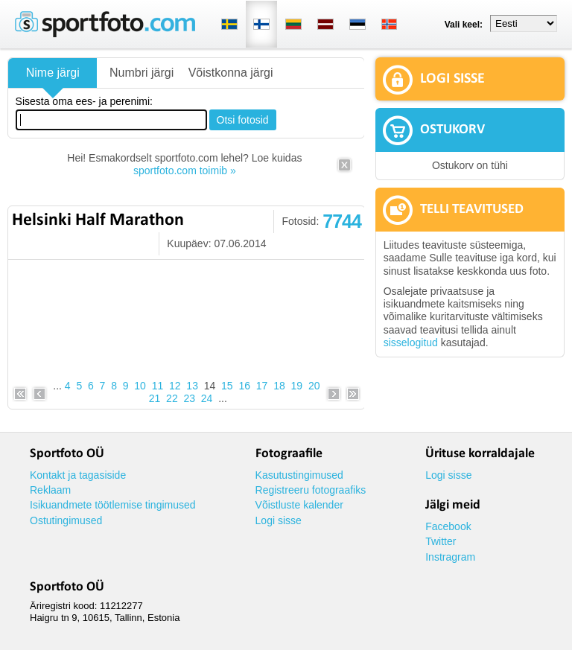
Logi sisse (278, 520)
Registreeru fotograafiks (310, 490)
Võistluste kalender (299, 505)
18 (279, 386)
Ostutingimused (66, 520)
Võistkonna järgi (230, 72)
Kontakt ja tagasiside (78, 475)
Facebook (448, 526)
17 (262, 386)
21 (155, 398)
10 (140, 386)
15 (227, 386)
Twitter (440, 541)
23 (189, 398)
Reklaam (50, 490)
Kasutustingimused (299, 475)
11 (158, 386)
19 (297, 386)
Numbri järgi (141, 72)
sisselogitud (411, 342)
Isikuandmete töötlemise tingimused (113, 505)
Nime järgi (53, 72)
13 (192, 386)
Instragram (450, 557)
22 (172, 398)
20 (314, 386)
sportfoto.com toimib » (184, 170)
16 (244, 386)
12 (175, 386)
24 (207, 398)
